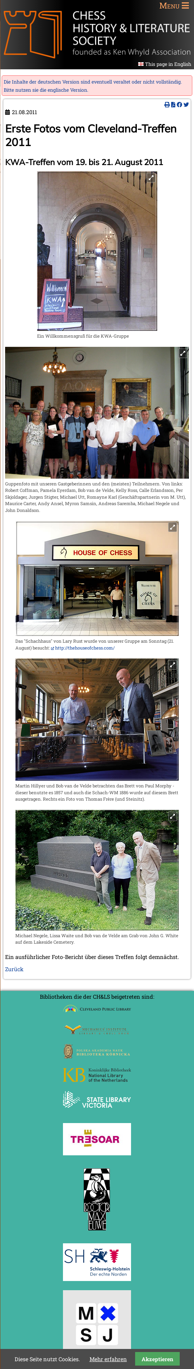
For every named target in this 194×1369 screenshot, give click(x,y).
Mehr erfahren (108, 1359)
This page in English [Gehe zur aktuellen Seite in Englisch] (168, 64)
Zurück (14, 969)
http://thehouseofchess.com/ (85, 648)
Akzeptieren (157, 1359)
